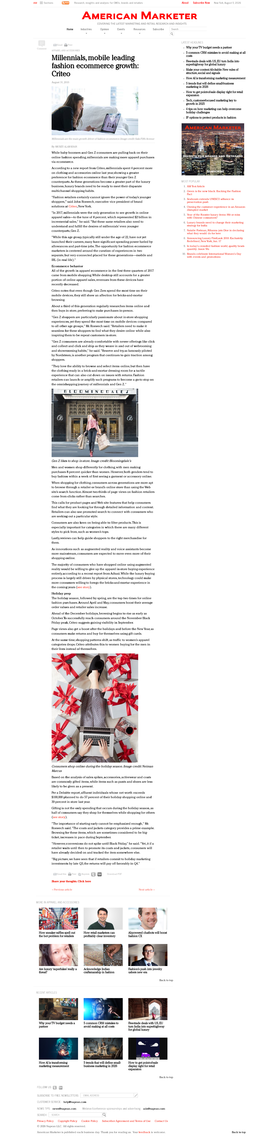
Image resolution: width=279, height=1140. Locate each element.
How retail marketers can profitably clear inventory (99, 935)
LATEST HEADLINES (192, 42)
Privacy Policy (45, 1121)
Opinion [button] (104, 30)
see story (83, 587)
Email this (61, 874)
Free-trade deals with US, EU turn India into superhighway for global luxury (212, 63)
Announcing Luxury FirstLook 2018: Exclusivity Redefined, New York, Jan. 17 (215, 240)
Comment (41, 49)
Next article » (147, 889)
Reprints (85, 874)
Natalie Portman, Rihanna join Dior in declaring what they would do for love (215, 232)
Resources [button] (139, 30)
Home (70, 29)
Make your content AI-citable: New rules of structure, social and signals (212, 71)
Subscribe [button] (158, 29)
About (185, 2)
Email (59, 45)
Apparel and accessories (66, 51)
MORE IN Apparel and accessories (57, 902)
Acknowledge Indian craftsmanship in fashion (99, 971)
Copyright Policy (67, 1121)
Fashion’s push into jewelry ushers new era (145, 971)
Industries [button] (86, 30)
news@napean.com (64, 1109)
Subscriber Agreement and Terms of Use (126, 1121)
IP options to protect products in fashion (211, 117)
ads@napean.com (154, 1109)
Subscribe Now (201, 2)
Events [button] (121, 30)
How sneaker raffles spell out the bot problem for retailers (57, 935)
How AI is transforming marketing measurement (215, 78)
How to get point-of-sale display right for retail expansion (143, 1066)
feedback (144, 1132)
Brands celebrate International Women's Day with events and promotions (214, 255)
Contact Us (161, 1121)
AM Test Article (196, 186)
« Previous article (62, 889)
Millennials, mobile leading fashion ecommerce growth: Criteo (95, 66)
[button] (47, 3)
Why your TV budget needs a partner (209, 47)
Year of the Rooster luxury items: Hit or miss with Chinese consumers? (213, 216)
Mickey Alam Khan (66, 147)
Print (70, 45)
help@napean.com (75, 1102)
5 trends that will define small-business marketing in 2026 (102, 1064)
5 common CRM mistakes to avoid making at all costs (101, 1025)
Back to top (166, 980)
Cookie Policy (89, 1121)
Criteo (73, 206)
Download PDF (114, 874)
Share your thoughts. (71, 881)
